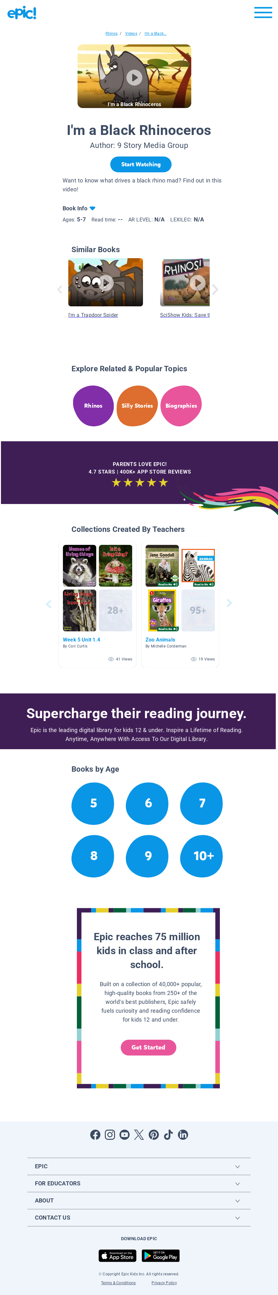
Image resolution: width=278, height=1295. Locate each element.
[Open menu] (263, 14)
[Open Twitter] (139, 1135)
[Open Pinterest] (154, 1135)
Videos (131, 33)
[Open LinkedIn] (183, 1135)
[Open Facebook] (95, 1135)
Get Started (148, 1047)
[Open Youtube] (124, 1135)
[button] (97, 604)
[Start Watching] (141, 164)
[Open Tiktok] (168, 1135)
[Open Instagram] (110, 1135)
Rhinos (111, 33)
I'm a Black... (156, 33)
